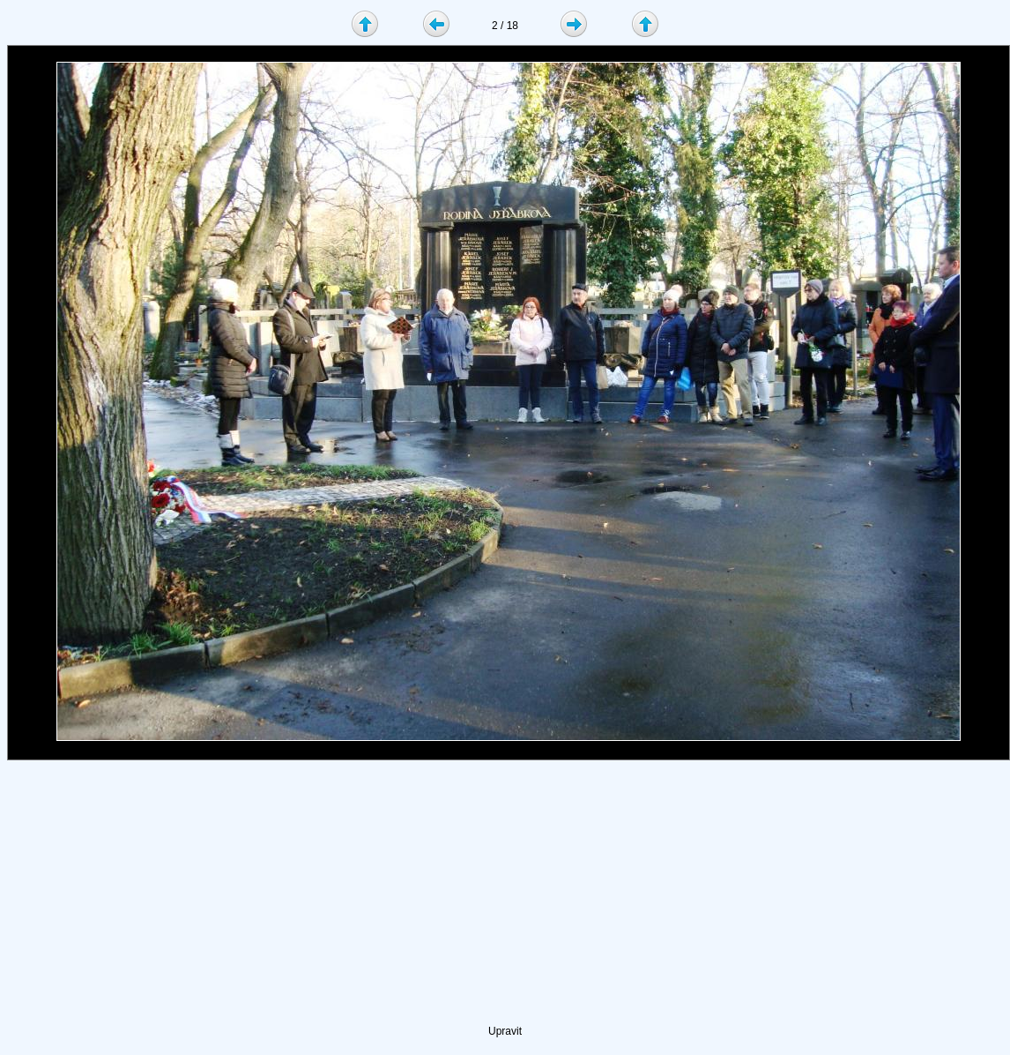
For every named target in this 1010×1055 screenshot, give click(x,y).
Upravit (505, 1031)
